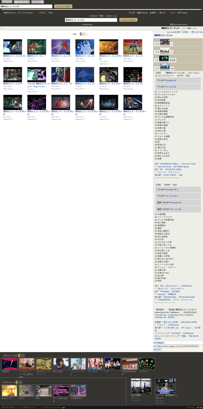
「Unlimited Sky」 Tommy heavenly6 (178, 297)
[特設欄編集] (159, 343)
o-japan (6, 1)
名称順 (153, 12)
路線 (101, 16)
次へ (85, 34)
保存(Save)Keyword (178, 24)
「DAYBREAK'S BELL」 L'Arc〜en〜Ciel (177, 164)
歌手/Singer (183, 12)
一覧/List (161, 12)
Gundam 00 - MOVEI (165, 317)
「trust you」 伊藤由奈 (166, 294)
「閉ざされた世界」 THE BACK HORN (179, 322)
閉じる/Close (197, 32)
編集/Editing (142, 12)
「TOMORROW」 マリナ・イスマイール (174, 300)
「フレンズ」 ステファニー (168, 172)
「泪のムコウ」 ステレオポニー (170, 288)
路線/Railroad (9, 12)
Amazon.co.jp (111, 16)
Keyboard (93, 16)
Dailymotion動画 (63, 6)
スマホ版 (37, 1)
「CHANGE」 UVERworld (181, 333)
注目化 (185, 32)
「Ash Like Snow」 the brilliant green (172, 166)
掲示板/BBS (22, 1)
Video (50, 12)
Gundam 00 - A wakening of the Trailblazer (175, 315)
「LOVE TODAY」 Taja (172, 175)
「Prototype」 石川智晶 (169, 291)
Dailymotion (87, 24)
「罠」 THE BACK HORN (170, 169)
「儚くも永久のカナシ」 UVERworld (175, 286)
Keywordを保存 (174, 32)
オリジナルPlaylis (25, 12)
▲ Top (199, 407)
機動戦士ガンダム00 (163, 35)
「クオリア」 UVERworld (167, 325)
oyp (63, 407)
